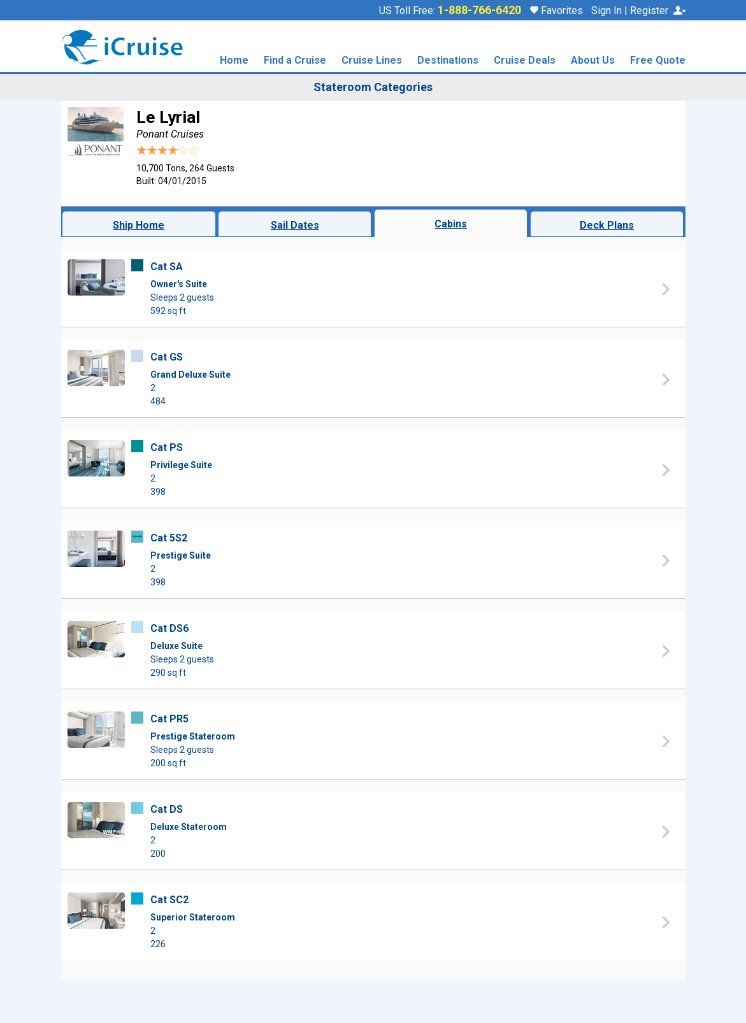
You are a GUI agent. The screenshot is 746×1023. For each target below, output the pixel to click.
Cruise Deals (525, 60)
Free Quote (657, 60)
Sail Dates (295, 225)
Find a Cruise (295, 60)
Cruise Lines (371, 60)
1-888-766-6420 (479, 10)
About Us (593, 60)
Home (234, 60)
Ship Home (138, 225)
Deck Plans (607, 225)
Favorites (556, 10)
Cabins (450, 224)
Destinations (447, 60)
